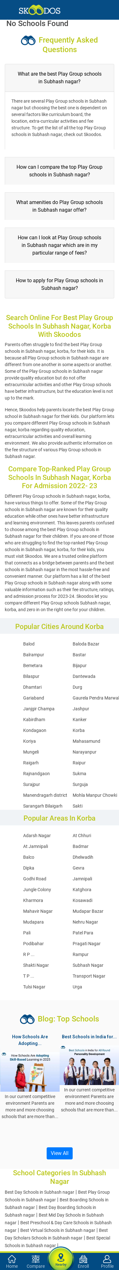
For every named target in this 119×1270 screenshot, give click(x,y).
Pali (26, 932)
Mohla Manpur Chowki (95, 795)
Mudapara (33, 922)
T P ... (28, 976)
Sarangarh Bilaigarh (43, 806)
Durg (77, 687)
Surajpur (31, 784)
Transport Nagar (89, 976)
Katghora (82, 889)
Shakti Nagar (36, 965)
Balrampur (33, 654)
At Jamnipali (35, 846)
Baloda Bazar (86, 643)
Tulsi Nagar (34, 986)
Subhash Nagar (88, 965)
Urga (77, 986)
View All (60, 1153)
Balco (28, 857)
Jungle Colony (37, 889)
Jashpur (81, 708)
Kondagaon (34, 730)
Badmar (81, 846)
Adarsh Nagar (37, 835)
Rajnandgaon (36, 773)
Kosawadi (82, 900)
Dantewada (84, 676)
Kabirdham (34, 719)
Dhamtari (32, 687)
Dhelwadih (83, 857)
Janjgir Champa (39, 708)
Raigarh (31, 762)
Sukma (79, 773)
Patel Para (83, 932)
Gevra (78, 868)
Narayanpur (84, 751)
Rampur (81, 954)
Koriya (29, 741)
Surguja (80, 784)
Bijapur (80, 665)
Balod (29, 643)
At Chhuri (82, 835)
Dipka (28, 868)
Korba (79, 730)
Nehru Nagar (85, 922)
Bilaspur (31, 676)
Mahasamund (86, 741)
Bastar (79, 654)
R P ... (29, 954)
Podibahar (33, 943)
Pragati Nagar (87, 943)
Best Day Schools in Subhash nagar (39, 1192)
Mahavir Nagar (38, 911)
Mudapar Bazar (88, 911)
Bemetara (33, 665)
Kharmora (33, 900)
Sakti (78, 806)
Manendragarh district (45, 795)
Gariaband (33, 697)
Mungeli (31, 751)
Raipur (79, 762)
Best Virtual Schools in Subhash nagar (57, 1230)
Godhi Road (34, 878)
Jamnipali (82, 878)
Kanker (80, 719)
